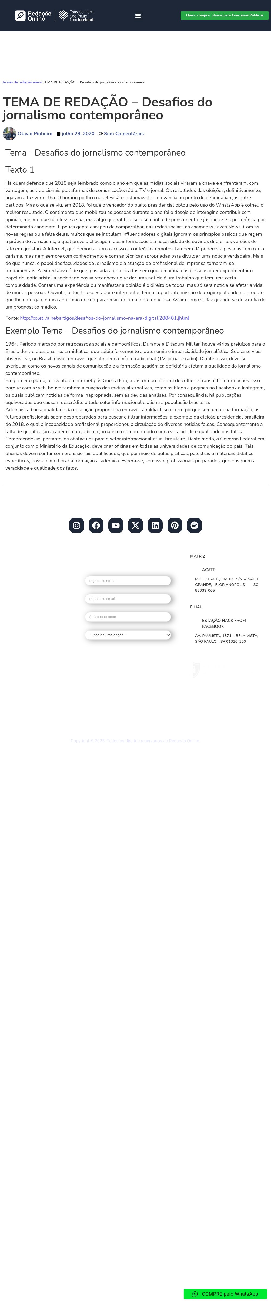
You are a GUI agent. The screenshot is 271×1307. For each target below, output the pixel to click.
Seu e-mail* (128, 597)
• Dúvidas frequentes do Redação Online (37, 680)
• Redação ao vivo (30, 718)
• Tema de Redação (32, 657)
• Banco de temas (30, 626)
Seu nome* (128, 579)
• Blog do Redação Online (39, 595)
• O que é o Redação (33, 636)
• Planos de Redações (34, 616)
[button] (138, 15)
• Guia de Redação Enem (38, 667)
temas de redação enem (22, 82)
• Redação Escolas (31, 605)
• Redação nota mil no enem (41, 647)
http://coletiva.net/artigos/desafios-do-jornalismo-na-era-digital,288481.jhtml (105, 318)
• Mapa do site (26, 708)
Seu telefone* (128, 616)
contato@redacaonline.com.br (43, 575)
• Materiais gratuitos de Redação (36, 695)
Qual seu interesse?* (128, 632)
